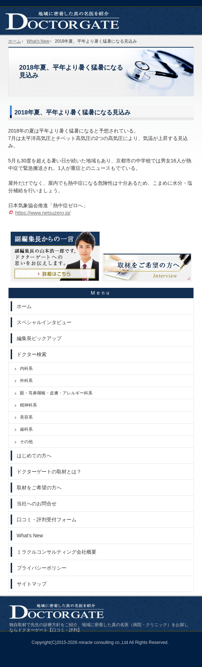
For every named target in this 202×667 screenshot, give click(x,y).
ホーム (24, 306)
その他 (26, 441)
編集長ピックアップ (39, 338)
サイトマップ (32, 584)
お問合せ (191, 7)
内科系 (26, 368)
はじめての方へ (34, 455)
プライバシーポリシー (42, 568)
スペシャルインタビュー (44, 322)
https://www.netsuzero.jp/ (43, 213)
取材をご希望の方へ (39, 487)
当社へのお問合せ (37, 503)
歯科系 (26, 429)
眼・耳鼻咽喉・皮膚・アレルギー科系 (56, 393)
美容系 (26, 417)
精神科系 (28, 405)
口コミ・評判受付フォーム (46, 519)
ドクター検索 (32, 354)
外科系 (26, 380)
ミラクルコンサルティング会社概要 (56, 552)
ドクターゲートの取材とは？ (49, 471)
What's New (30, 535)
